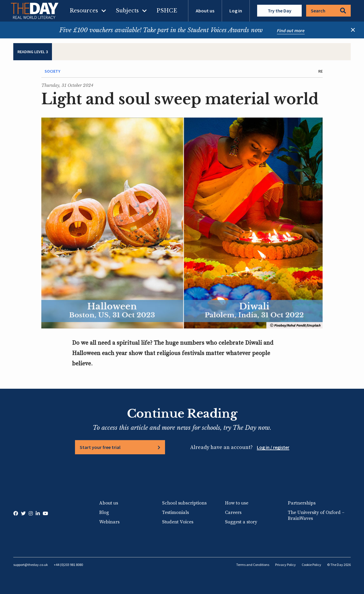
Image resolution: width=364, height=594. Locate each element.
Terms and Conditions (252, 564)
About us (205, 11)
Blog (104, 512)
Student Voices (177, 522)
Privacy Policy (285, 564)
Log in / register (273, 447)
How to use (236, 503)
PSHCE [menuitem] (166, 10)
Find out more (291, 30)
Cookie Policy (311, 564)
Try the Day (279, 11)
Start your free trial (100, 447)
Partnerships (302, 503)
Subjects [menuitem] (127, 10)
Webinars (109, 522)
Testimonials (175, 512)
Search (328, 11)
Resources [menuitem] (84, 10)
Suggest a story (241, 522)
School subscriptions (184, 503)
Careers (233, 512)
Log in (235, 11)
